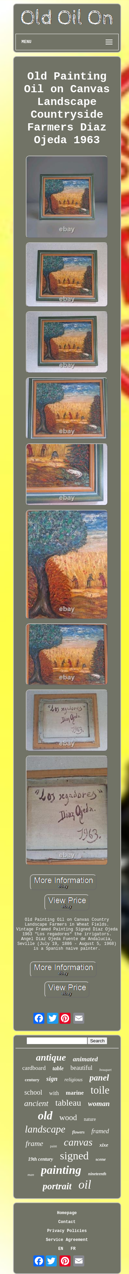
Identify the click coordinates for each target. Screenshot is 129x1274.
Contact (66, 1222)
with (54, 1093)
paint (53, 1146)
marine (75, 1092)
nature (90, 1119)
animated (85, 1059)
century (32, 1079)
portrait (57, 1186)
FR (73, 1248)
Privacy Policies (67, 1231)
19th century (40, 1159)
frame (34, 1143)
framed (100, 1131)
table (58, 1068)
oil (84, 1184)
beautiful (82, 1067)
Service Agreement (67, 1240)
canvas (78, 1142)
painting (61, 1170)
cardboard (34, 1068)
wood (68, 1117)
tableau (68, 1103)
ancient (36, 1103)
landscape (45, 1129)
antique (51, 1057)
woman (99, 1103)
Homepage (67, 1213)
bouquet (105, 1069)
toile (99, 1090)
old (45, 1115)
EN (60, 1248)
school (33, 1092)
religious (73, 1079)
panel (99, 1077)
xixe (103, 1145)
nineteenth (97, 1173)
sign (52, 1078)
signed (74, 1155)
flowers (78, 1132)
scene (101, 1159)
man (31, 1174)
